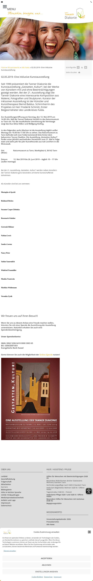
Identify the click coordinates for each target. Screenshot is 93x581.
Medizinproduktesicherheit (12, 497)
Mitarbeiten (6, 484)
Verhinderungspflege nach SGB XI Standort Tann (66, 485)
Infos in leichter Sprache (11, 492)
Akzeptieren (46, 558)
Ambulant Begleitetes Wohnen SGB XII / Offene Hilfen (65, 489)
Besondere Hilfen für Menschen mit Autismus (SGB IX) (65, 500)
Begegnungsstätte (54, 503)
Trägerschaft (6, 482)
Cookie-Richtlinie (37, 577)
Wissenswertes (14, 67)
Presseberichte (52, 522)
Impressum (57, 577)
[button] (89, 532)
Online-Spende (46, 354)
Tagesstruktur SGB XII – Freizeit (59, 492)
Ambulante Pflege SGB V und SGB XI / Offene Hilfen (64, 496)
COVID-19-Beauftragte (10, 495)
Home (3, 67)
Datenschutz (48, 577)
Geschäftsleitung (8, 479)
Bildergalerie (6, 489)
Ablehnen (46, 565)
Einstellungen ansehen (46, 571)
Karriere (4, 487)
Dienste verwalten (10, 551)
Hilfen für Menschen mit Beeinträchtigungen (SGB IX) (67, 477)
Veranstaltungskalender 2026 (58, 519)
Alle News (26, 67)
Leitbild (4, 476)
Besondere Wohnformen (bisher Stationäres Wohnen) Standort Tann (64, 482)
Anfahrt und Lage (8, 500)
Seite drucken (73, 72)
